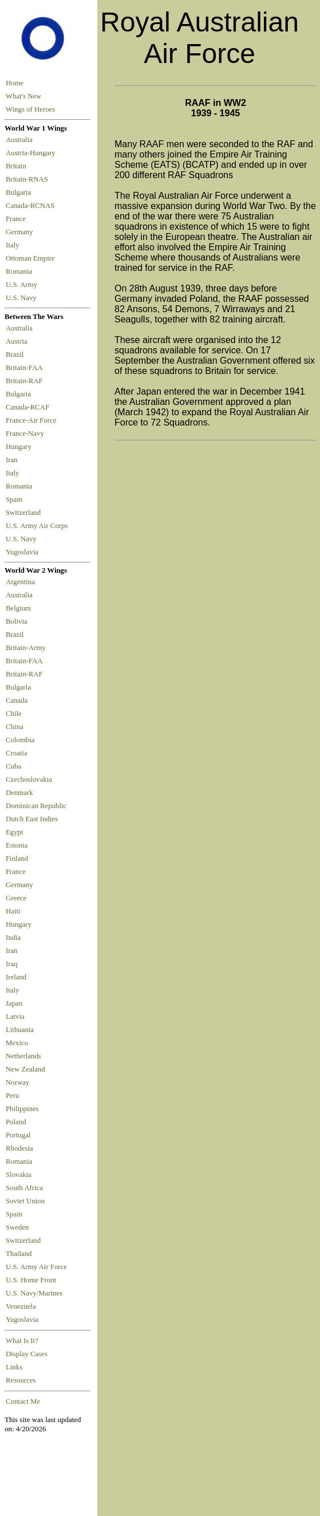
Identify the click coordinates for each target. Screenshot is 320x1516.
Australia (21, 140)
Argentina (20, 582)
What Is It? (22, 1341)
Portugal (18, 1135)
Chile (14, 714)
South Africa (24, 1188)
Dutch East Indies (32, 819)
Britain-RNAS (29, 179)
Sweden (17, 1227)
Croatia (16, 753)
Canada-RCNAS (32, 206)
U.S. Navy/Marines (34, 1293)
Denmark (19, 793)
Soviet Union (25, 1201)
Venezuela (21, 1306)
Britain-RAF (26, 381)
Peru (12, 1096)
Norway (17, 1082)
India (13, 938)
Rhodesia (19, 1148)
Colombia (20, 740)
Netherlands (23, 1056)
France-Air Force (33, 420)
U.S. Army (22, 285)
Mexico (17, 1043)
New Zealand (25, 1069)
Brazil (16, 355)
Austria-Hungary (32, 153)
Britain (18, 166)
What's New (23, 96)
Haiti (13, 911)
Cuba (13, 766)
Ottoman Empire (32, 258)
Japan (14, 1003)
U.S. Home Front (31, 1280)
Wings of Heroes (30, 109)
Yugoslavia (23, 552)
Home (14, 83)
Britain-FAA (26, 368)
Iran (13, 460)
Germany (21, 232)
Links (14, 1367)
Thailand (18, 1254)
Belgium (18, 608)
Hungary (20, 447)
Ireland (16, 977)
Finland (17, 859)
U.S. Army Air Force (36, 1267)
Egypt (14, 832)
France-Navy (27, 434)
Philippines (22, 1109)
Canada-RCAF (29, 407)
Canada (16, 700)
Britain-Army (26, 648)
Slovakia (18, 1175)
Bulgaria (20, 192)
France (17, 219)
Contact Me (23, 1401)
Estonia (16, 845)
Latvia (15, 1017)
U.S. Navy (22, 298)
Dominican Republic (36, 806)
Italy (14, 245)
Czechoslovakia (29, 779)
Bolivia (16, 621)
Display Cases (27, 1354)
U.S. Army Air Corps (38, 526)
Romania (21, 271)
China (14, 727)
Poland (16, 1122)
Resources (21, 1380)
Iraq (12, 964)
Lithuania (20, 1030)
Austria (18, 341)
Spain (14, 499)
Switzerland (24, 513)
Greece (16, 898)
